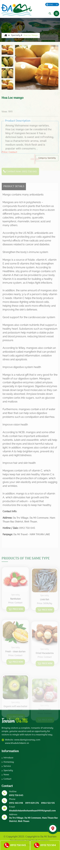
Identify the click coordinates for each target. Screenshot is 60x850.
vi (57, 4)
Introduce (8, 758)
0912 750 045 (16, 795)
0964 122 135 (48, 803)
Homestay (9, 762)
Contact (7, 779)
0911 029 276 (32, 803)
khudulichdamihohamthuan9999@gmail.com (32, 811)
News (6, 775)
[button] (50, 66)
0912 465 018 (16, 803)
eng (51, 4)
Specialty (16, 35)
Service (7, 766)
